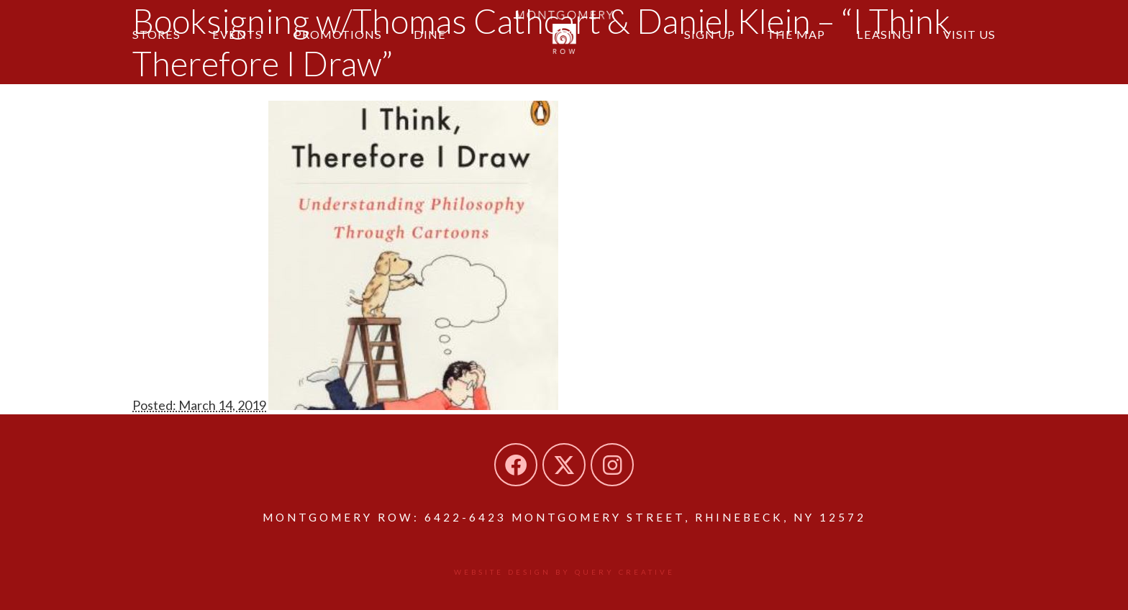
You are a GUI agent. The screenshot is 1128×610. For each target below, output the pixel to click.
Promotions (338, 34)
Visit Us (969, 34)
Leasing (884, 34)
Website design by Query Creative (564, 572)
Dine (430, 34)
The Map (796, 34)
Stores (156, 34)
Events (237, 34)
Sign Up (709, 34)
